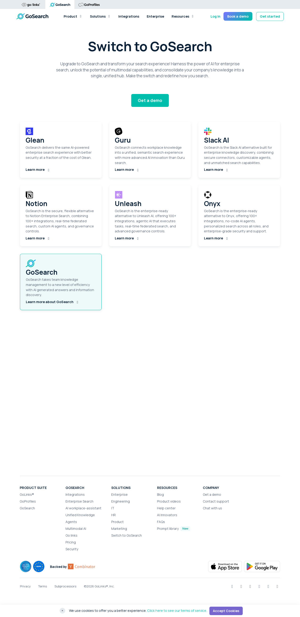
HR (113, 515)
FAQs (161, 521)
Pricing (70, 542)
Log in (215, 16)
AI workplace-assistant (83, 508)
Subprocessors (65, 586)
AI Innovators (167, 515)
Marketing (119, 528)
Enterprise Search (79, 501)
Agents (71, 521)
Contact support (216, 501)
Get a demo (150, 100)
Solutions (100, 16)
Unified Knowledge (80, 515)
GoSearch (27, 508)
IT (112, 508)
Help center (166, 508)
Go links (71, 535)
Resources (183, 16)
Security (71, 549)
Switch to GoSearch (126, 535)
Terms (42, 586)
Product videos (169, 501)
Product (73, 16)
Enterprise (155, 16)
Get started (270, 16)
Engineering (120, 501)
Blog (160, 494)
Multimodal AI (75, 528)
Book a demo (238, 16)
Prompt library (168, 528)
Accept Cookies (226, 611)
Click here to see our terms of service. (177, 610)
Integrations (128, 16)
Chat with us (212, 508)
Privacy (25, 586)
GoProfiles (28, 501)
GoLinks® (27, 494)
